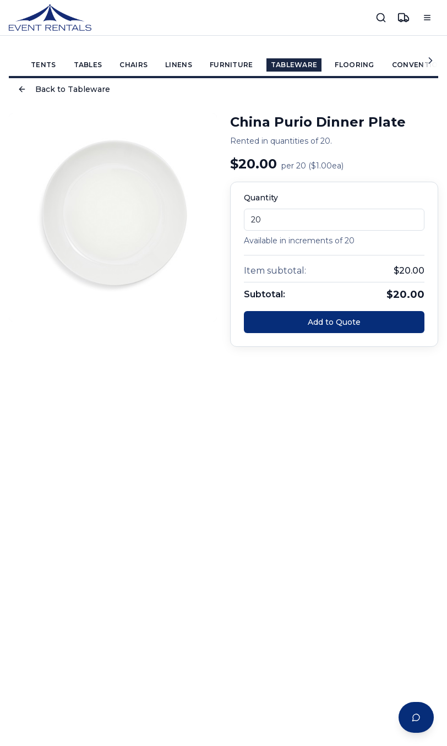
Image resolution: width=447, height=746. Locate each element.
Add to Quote (334, 322)
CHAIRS (133, 65)
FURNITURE (231, 65)
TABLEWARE (294, 65)
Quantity (261, 198)
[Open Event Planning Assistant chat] (416, 717)
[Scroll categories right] (429, 60)
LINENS (178, 65)
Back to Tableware (64, 89)
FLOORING (354, 65)
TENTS (43, 65)
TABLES (88, 65)
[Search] (381, 18)
